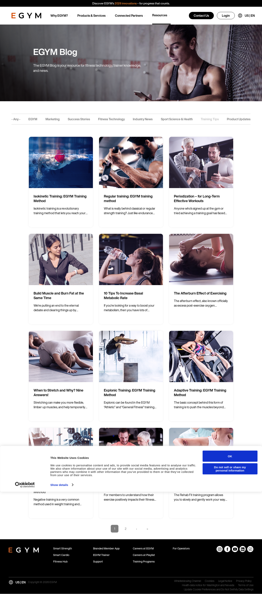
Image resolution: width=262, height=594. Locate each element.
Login (226, 15)
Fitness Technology (111, 119)
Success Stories (79, 119)
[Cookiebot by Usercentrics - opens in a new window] (25, 587)
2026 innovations (126, 3)
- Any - (16, 119)
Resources (159, 15)
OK (230, 558)
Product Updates (238, 119)
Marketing (52, 119)
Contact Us (201, 15)
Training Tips (210, 119)
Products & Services (91, 15)
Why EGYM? (59, 15)
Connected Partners (129, 15)
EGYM (32, 119)
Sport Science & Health (177, 119)
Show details (59, 587)
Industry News (143, 119)
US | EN (250, 15)
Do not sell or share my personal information (230, 571)
